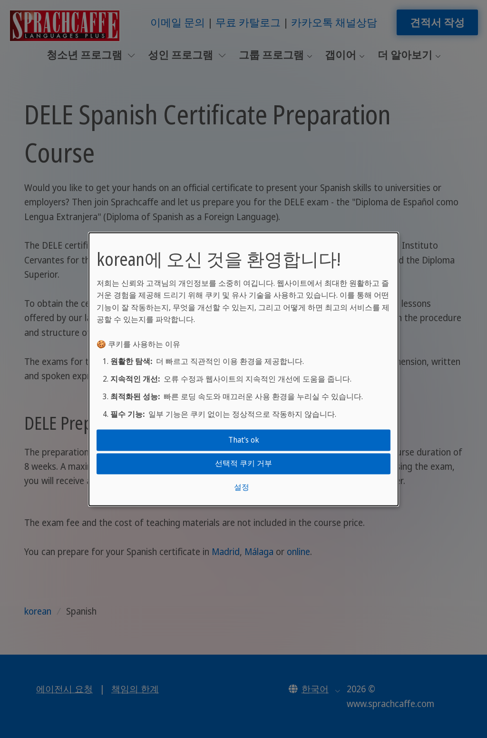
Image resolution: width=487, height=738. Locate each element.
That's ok (243, 440)
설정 (241, 487)
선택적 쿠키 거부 (243, 463)
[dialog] (243, 369)
